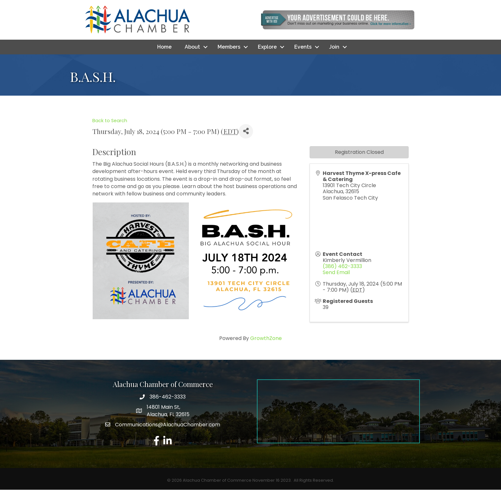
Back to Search (109, 120)
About (192, 47)
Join (334, 47)
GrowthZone (266, 338)
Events (303, 47)
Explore (267, 47)
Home (164, 47)
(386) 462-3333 (342, 266)
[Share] (246, 131)
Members (229, 47)
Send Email (336, 272)
